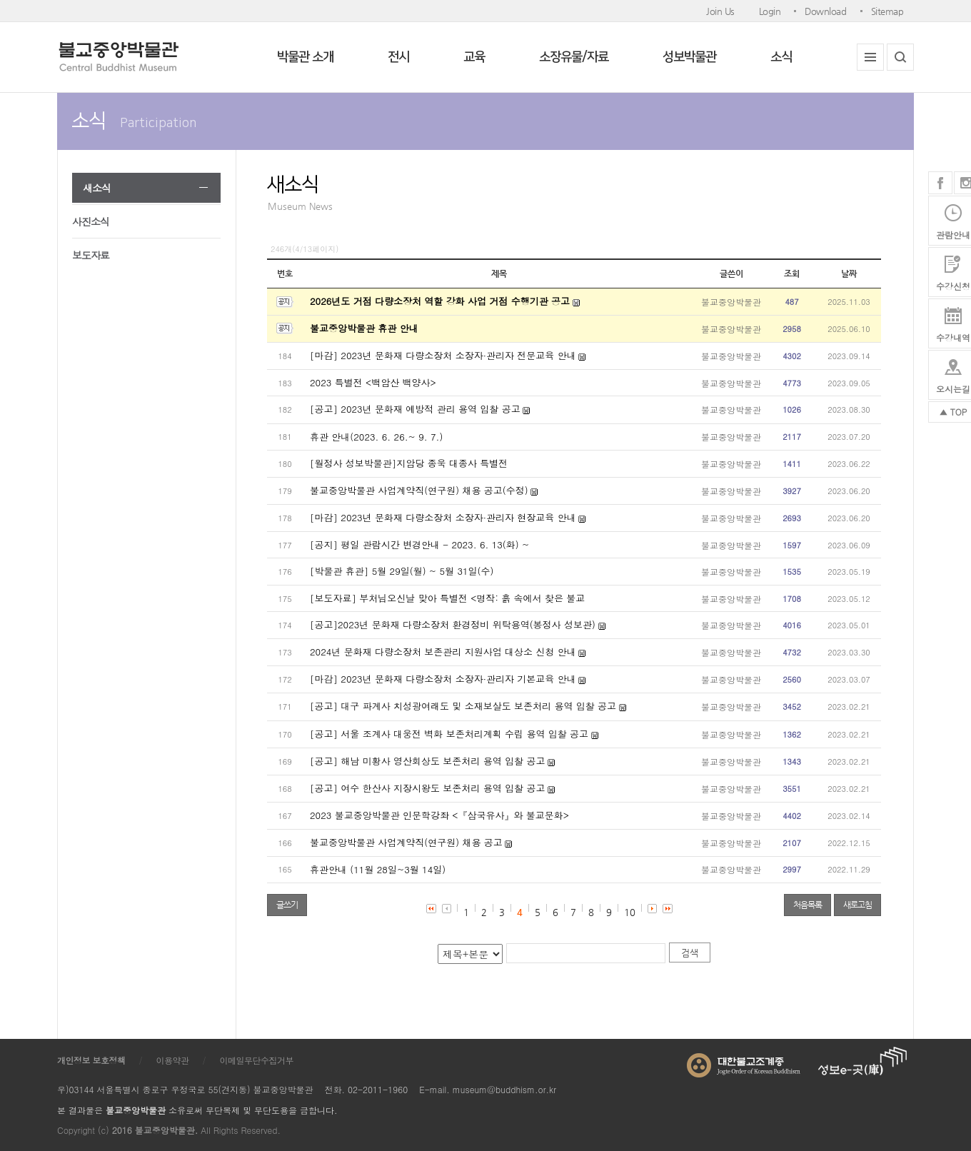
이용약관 (172, 1060)
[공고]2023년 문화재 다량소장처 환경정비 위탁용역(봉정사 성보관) (454, 624)
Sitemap (887, 11)
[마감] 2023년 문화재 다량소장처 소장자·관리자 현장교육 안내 (443, 517)
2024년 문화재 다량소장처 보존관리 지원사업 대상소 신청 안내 (443, 651)
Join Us (720, 11)
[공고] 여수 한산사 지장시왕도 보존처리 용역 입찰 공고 (427, 788)
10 (629, 912)
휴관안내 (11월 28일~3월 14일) (378, 869)
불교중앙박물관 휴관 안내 (364, 328)
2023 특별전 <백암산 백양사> (373, 382)
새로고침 (857, 905)
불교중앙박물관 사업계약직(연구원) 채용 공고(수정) (419, 490)
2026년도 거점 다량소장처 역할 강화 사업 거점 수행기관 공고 (440, 301)
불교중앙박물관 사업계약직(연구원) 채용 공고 (406, 842)
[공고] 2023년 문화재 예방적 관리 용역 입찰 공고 (415, 409)
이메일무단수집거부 (257, 1060)
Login (770, 11)
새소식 (97, 188)
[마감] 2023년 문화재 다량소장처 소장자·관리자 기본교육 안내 (443, 678)
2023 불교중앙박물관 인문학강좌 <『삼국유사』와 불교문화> (439, 815)
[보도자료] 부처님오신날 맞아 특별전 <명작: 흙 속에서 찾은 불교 (447, 598)
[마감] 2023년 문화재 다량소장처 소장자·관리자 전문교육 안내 (443, 355)
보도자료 (90, 255)
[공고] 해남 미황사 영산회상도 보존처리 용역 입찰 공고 (427, 761)
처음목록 (807, 905)
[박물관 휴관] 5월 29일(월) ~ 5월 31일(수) (401, 571)
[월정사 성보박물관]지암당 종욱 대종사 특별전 (409, 463)
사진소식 (90, 221)
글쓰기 (287, 905)
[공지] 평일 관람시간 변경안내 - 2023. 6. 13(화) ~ (419, 544)
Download (825, 11)
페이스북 (940, 182)
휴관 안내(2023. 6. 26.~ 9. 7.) (376, 436)
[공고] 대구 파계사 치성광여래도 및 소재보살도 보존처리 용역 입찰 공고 (463, 706)
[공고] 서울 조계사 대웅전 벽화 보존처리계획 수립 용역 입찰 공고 (449, 733)
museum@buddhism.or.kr (504, 1089)
